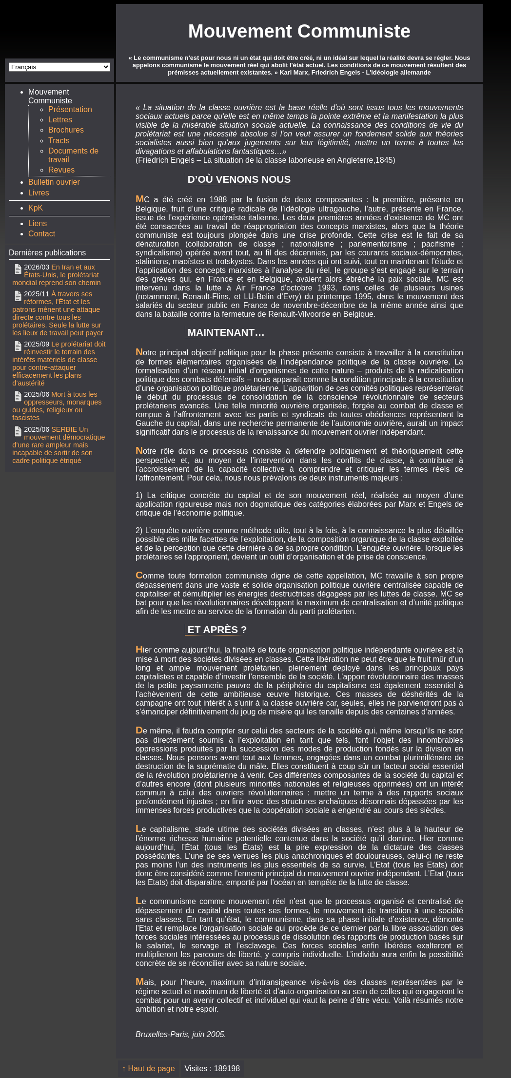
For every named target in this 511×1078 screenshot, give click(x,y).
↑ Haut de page (148, 1068)
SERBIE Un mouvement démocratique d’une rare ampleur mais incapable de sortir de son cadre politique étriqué (58, 444)
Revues (61, 170)
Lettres (60, 120)
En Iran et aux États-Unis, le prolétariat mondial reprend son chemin (56, 275)
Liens (37, 223)
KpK (35, 208)
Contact (41, 234)
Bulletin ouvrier (54, 182)
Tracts (59, 140)
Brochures (66, 130)
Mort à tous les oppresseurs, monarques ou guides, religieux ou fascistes (56, 406)
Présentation (70, 109)
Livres (38, 193)
